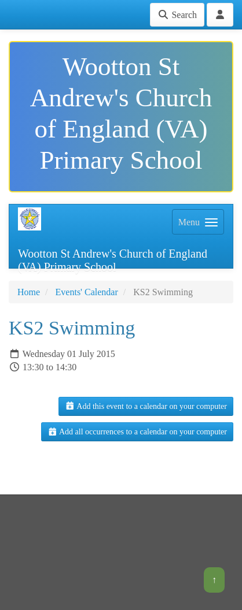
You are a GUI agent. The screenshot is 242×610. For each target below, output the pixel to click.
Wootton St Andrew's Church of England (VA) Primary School (112, 258)
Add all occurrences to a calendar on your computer (137, 431)
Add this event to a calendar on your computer (146, 406)
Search (177, 15)
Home (28, 292)
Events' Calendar (87, 292)
